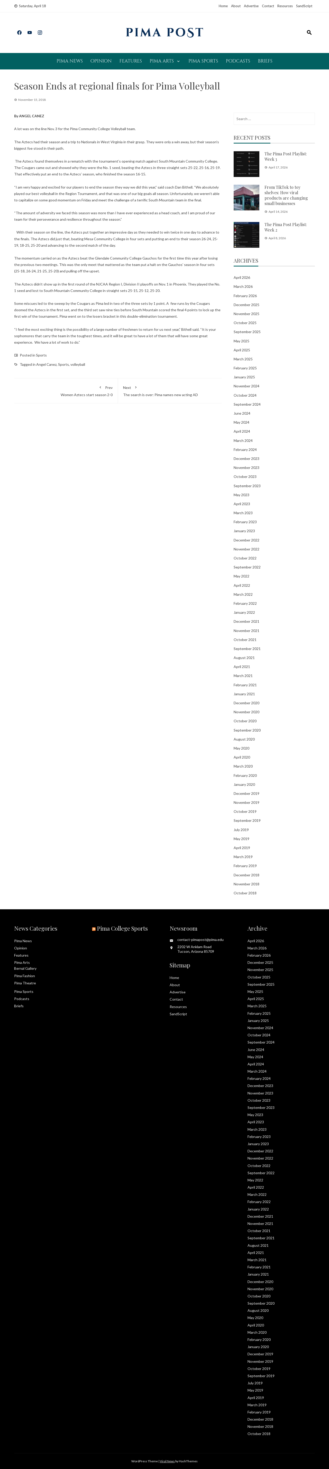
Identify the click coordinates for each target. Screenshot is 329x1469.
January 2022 (244, 612)
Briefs (265, 61)
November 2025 (246, 313)
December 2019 (246, 793)
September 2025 (247, 332)
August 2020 (244, 739)
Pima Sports (203, 61)
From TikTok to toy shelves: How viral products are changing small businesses (286, 195)
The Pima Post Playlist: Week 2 (285, 227)
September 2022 (247, 567)
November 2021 (246, 630)
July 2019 (241, 829)
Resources (285, 6)
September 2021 (247, 648)
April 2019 (242, 847)
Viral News (167, 1461)
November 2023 (246, 467)
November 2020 (246, 712)
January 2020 (244, 784)
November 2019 (246, 802)
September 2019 (247, 820)
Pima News (70, 61)
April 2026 (242, 277)
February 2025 (245, 368)
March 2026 (243, 286)
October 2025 (245, 322)
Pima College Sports (122, 928)
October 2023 (245, 476)
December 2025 (246, 304)
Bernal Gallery (25, 968)
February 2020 (245, 775)
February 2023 (245, 522)
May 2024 (241, 422)
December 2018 (246, 875)
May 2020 (241, 748)
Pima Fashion (24, 976)
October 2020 (245, 721)
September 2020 (247, 730)
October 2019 (245, 811)
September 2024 (247, 404)
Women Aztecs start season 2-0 (66, 390)
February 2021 (245, 685)
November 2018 (246, 884)
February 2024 (245, 449)
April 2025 (242, 350)
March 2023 (243, 513)
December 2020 (246, 703)
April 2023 (242, 504)
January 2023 (244, 531)
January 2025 (244, 377)
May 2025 (241, 341)
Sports (41, 355)
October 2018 (245, 893)
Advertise (251, 6)
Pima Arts (162, 61)
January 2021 (244, 694)
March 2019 (243, 856)
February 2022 (245, 603)
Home (223, 6)
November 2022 (246, 549)
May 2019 (241, 838)
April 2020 (242, 757)
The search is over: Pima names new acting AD (170, 390)
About (236, 6)
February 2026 (245, 295)
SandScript (304, 6)
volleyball (77, 364)
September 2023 (247, 486)
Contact (268, 6)
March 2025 (243, 359)
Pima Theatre (25, 983)
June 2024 (242, 413)
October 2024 (245, 395)
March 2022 (243, 594)
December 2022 (246, 540)
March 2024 (243, 440)
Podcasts (238, 61)
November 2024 (246, 386)
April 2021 (242, 666)
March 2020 (243, 766)
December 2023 (246, 458)
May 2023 (241, 495)
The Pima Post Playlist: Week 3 (285, 156)
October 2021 (245, 639)
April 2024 (242, 431)
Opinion (101, 61)
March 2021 (243, 675)
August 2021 (244, 657)
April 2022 (242, 585)
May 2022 (241, 576)
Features (130, 61)
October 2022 (245, 558)
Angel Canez (46, 364)
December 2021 (246, 621)
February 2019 (245, 865)
